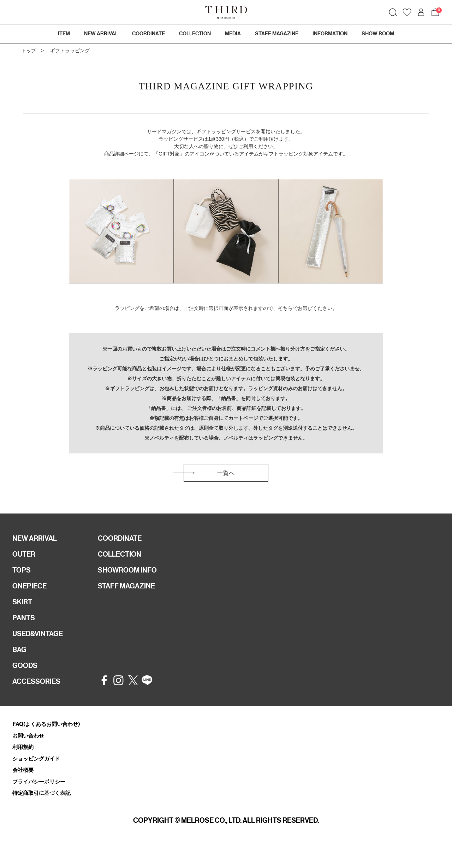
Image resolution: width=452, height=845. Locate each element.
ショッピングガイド (36, 759)
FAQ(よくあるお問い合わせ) (46, 724)
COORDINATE (120, 538)
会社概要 (23, 770)
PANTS (23, 618)
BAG (19, 649)
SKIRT (22, 602)
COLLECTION (195, 33)
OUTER (23, 554)
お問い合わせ (28, 736)
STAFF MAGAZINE (126, 586)
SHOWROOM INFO (127, 570)
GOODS (24, 665)
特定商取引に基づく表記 (41, 793)
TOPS (21, 570)
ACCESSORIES (36, 681)
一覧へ (226, 473)
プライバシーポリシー (38, 782)
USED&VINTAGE (37, 633)
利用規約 (23, 747)
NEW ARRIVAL (34, 538)
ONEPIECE (29, 586)
